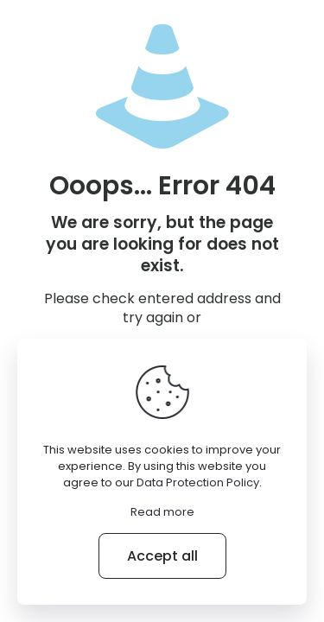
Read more (162, 512)
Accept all (162, 556)
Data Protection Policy (198, 482)
